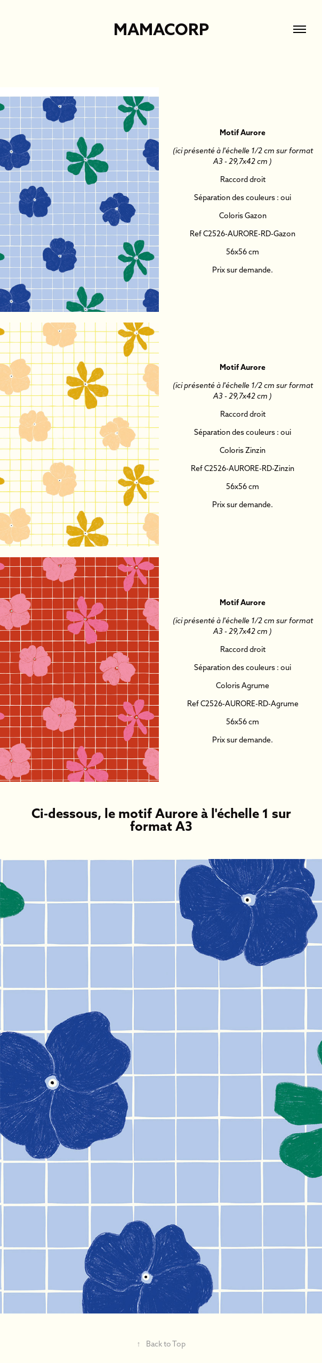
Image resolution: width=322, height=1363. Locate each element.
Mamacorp (161, 29)
